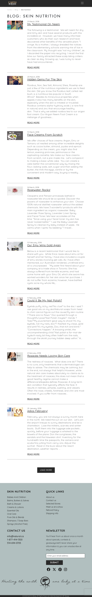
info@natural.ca (15, 536)
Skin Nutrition (26, 10)
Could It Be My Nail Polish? (44, 300)
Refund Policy (52, 510)
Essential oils (13, 510)
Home (9, 10)
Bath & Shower (14, 504)
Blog (16, 10)
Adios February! (37, 411)
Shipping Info (52, 513)
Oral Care (11, 514)
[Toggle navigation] (82, 3)
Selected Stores (53, 504)
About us (50, 497)
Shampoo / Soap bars (17, 520)
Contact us (51, 500)
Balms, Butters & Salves (18, 500)
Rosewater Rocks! (38, 190)
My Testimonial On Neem (43, 24)
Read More (33, 67)
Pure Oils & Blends (15, 517)
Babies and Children (16, 497)
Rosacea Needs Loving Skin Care (48, 355)
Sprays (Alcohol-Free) (17, 524)
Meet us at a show (54, 507)
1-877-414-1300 (14, 539)
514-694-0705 (14, 543)
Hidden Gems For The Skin (44, 79)
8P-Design (66, 596)
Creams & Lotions (15, 507)
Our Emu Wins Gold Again (44, 245)
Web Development (56, 596)
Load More (46, 470)
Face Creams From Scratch (44, 134)
